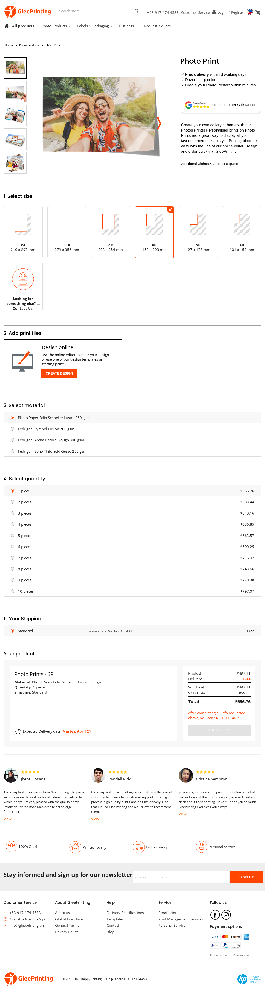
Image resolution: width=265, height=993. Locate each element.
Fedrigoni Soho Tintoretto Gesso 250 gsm (52, 451)
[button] (159, 122)
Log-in (222, 12)
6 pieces (24, 546)
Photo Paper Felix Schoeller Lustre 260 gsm (54, 417)
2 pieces (24, 502)
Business (128, 26)
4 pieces (24, 524)
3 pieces (24, 513)
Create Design (59, 373)
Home (9, 45)
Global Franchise (69, 919)
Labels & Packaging (94, 26)
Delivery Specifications (125, 912)
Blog (110, 931)
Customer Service (195, 12)
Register (237, 12)
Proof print (167, 912)
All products (23, 26)
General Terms (67, 925)
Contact (113, 925)
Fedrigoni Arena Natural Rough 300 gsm (51, 440)
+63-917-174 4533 (163, 12)
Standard (25, 630)
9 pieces (24, 580)
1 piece (24, 490)
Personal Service (171, 925)
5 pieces (24, 535)
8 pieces (24, 569)
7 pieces (24, 557)
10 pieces (26, 591)
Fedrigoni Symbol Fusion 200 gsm (46, 428)
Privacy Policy (66, 931)
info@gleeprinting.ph (26, 925)
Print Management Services (180, 919)
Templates (115, 919)
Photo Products (55, 26)
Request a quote (157, 26)
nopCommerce (238, 955)
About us (62, 912)
